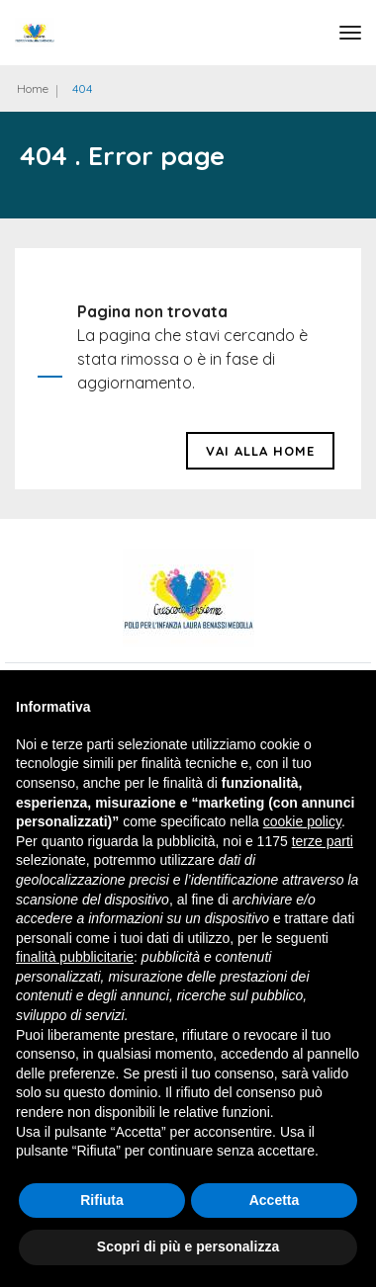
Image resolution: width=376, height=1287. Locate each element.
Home (32, 88)
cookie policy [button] (302, 821)
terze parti (322, 841)
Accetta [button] (274, 1200)
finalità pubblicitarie (75, 957)
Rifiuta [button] (102, 1200)
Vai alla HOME (260, 451)
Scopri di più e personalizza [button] (188, 1246)
